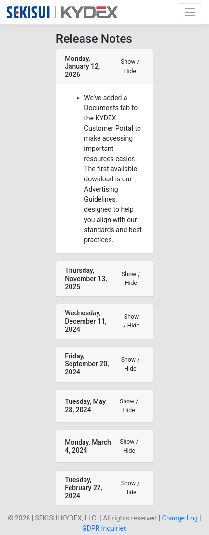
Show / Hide (130, 66)
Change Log (180, 518)
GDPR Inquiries (104, 528)
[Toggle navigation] (190, 11)
